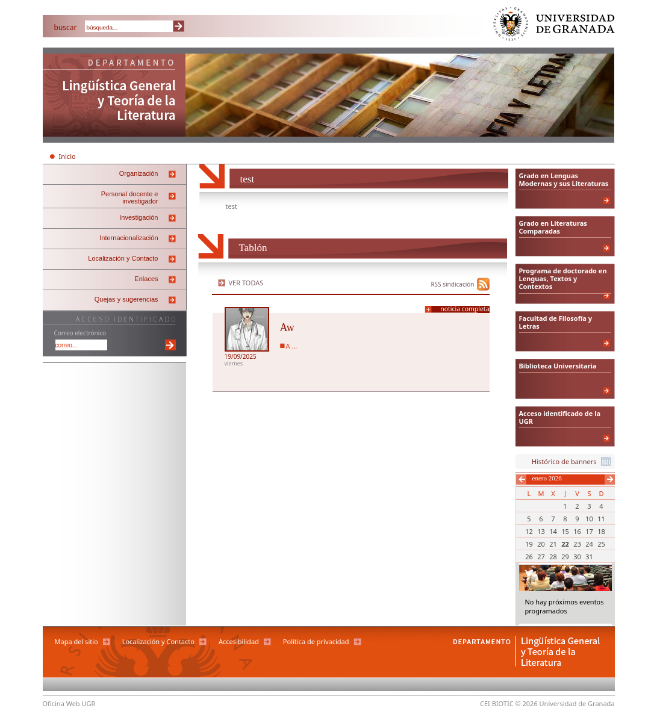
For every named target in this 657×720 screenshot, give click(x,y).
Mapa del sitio (76, 641)
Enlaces (146, 278)
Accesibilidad (239, 641)
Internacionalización (128, 237)
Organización (138, 173)
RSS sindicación (452, 284)
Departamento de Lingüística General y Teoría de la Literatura (114, 96)
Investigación (138, 217)
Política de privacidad (316, 641)
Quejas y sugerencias (126, 299)
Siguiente (610, 479)
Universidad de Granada (554, 27)
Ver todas (246, 282)
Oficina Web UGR (69, 703)
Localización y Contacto (123, 258)
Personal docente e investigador (129, 197)
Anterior (521, 479)
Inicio (67, 156)
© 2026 (526, 703)
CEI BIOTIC (497, 703)
